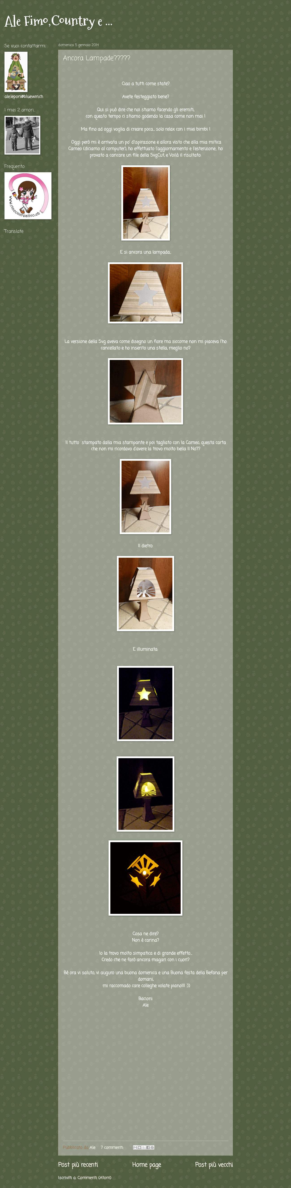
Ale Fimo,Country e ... (58, 21)
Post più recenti (78, 1165)
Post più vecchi (214, 1165)
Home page (146, 1165)
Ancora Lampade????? (96, 58)
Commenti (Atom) (94, 1178)
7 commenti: (113, 1148)
